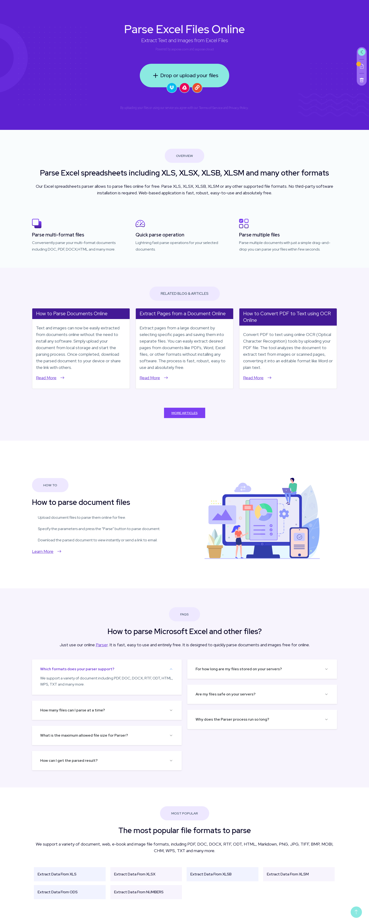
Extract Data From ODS (58, 892)
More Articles (185, 413)
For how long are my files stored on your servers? (239, 669)
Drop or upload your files (184, 75)
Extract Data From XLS (57, 874)
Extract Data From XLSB (211, 874)
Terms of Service (211, 108)
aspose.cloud (204, 49)
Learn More (46, 551)
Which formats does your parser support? (77, 669)
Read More (50, 377)
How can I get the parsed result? (69, 760)
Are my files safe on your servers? (226, 694)
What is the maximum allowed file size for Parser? (84, 735)
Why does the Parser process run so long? (232, 719)
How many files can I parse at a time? (72, 710)
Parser (102, 644)
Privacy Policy (238, 108)
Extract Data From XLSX (134, 874)
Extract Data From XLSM (288, 874)
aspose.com (180, 49)
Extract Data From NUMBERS (139, 892)
